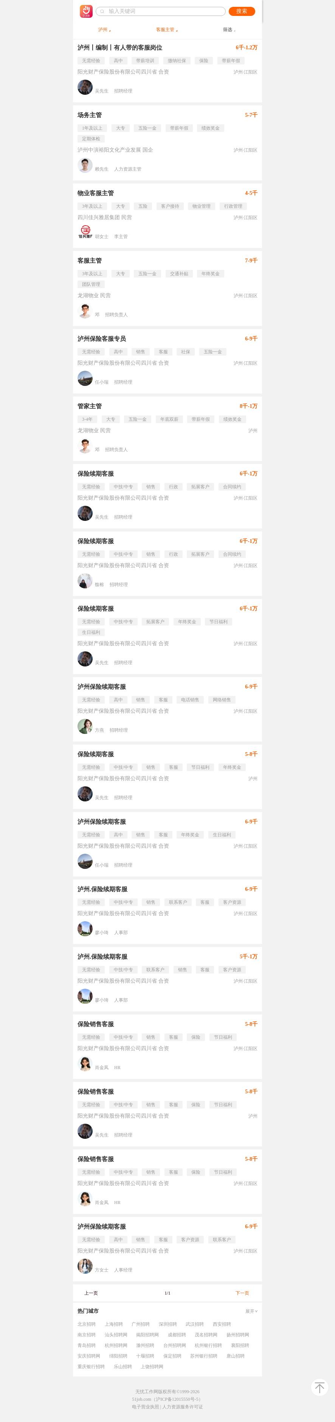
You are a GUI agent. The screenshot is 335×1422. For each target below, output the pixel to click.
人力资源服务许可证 (182, 1406)
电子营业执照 (145, 1406)
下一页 (242, 1293)
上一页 (91, 1293)
